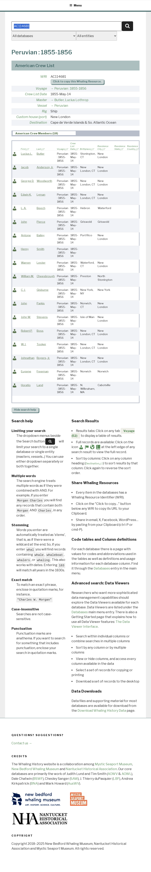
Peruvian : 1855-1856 (70, 88)
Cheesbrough (46, 276)
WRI (43, 77)
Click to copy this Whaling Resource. (77, 81)
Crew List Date (36, 94)
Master (41, 100)
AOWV (113, 774)
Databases (102, 568)
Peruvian (61, 106)
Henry (25, 249)
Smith (40, 249)
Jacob (25, 167)
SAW (74, 779)
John (24, 221)
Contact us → (21, 743)
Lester (41, 262)
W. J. (23, 344)
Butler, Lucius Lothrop (71, 100)
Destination (38, 122)
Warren (26, 262)
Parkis (41, 303)
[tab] (44, 133)
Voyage (41, 88)
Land (40, 385)
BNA (34, 783)
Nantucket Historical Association (91, 769)
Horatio (26, 385)
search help (25, 409)
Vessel (42, 106)
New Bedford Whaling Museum (35, 769)
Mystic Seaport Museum (113, 764)
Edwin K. (26, 194)
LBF (116, 779)
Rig (44, 111)
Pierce (41, 221)
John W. (26, 317)
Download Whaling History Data (102, 711)
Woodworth (44, 180)
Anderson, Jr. (45, 167)
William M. (27, 276)
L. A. (23, 208)
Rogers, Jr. (43, 357)
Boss (40, 330)
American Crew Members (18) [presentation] (36, 133)
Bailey (40, 235)
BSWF (38, 779)
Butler (40, 153)
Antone (26, 235)
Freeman (43, 371)
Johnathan (27, 357)
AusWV (73, 783)
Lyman (41, 194)
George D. (27, 180)
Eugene (26, 371)
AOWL (126, 774)
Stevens (42, 317)
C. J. (23, 289)
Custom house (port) (31, 117)
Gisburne (43, 289)
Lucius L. (26, 153)
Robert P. (26, 330)
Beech (41, 208)
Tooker (41, 344)
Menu (75, 5)
